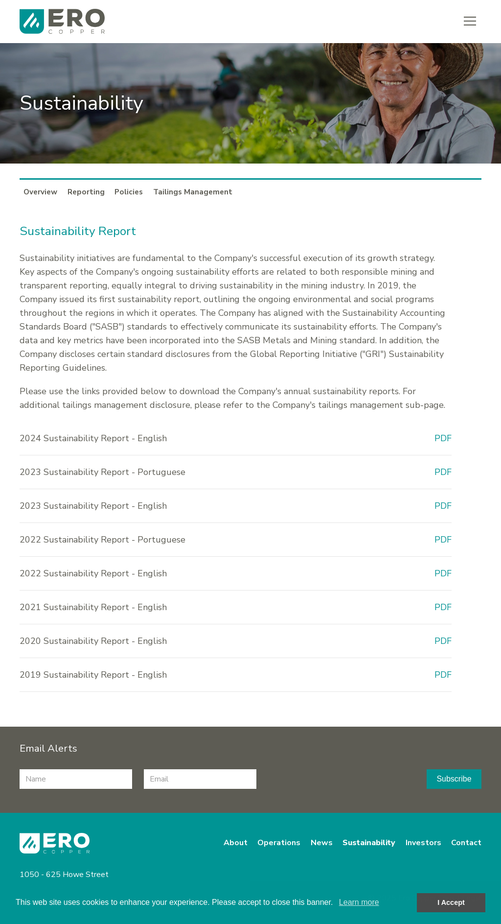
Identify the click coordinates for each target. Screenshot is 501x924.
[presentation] (342, 779)
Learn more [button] (359, 902)
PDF (443, 438)
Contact (466, 842)
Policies (128, 192)
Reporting (86, 192)
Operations (278, 842)
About (236, 842)
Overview (40, 192)
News (322, 842)
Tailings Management (192, 192)
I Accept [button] (450, 902)
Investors (423, 842)
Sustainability (368, 842)
